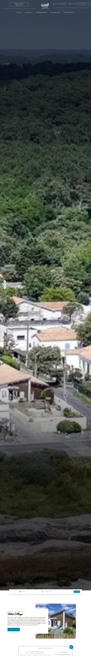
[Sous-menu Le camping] (31, 12)
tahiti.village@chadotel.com (64, 654)
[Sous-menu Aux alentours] (59, 12)
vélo (18, 625)
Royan (9, 622)
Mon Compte (73, 3)
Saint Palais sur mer (35, 620)
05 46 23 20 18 (58, 3)
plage (39, 623)
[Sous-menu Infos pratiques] (73, 12)
